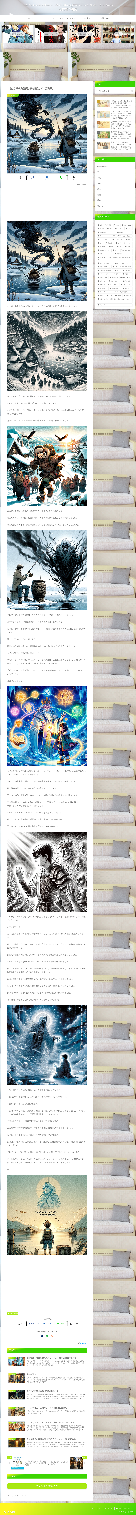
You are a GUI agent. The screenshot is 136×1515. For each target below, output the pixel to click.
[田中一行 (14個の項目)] (102, 246)
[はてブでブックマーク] (47, 177)
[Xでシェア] (20, 177)
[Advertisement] (68, 63)
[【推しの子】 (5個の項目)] (102, 277)
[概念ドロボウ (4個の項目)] (114, 281)
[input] (115, 91)
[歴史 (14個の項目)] (111, 246)
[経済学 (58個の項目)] (101, 228)
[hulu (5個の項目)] (123, 277)
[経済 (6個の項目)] (117, 274)
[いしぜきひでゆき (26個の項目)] (125, 236)
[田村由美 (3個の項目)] (128, 295)
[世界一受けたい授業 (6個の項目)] (105, 270)
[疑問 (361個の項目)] (100, 225)
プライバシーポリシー (105, 1508)
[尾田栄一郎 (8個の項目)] (126, 250)
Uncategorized (13, 1313)
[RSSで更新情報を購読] (52, 1336)
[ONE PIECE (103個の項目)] (126, 225)
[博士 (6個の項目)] (118, 270)
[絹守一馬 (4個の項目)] (127, 281)
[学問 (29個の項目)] (129, 228)
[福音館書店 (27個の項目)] (106, 232)
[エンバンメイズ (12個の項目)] (104, 250)
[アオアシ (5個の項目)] (127, 274)
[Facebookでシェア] (33, 177)
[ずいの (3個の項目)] (110, 295)
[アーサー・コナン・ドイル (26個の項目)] (107, 236)
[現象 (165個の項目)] (116, 225)
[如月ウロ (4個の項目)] (102, 281)
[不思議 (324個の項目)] (109, 225)
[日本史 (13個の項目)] (128, 246)
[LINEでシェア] (60, 177)
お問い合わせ (128, 1508)
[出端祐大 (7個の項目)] (123, 254)
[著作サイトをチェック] (42, 1336)
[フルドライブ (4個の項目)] (126, 284)
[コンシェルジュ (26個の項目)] (104, 239)
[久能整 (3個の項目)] (118, 295)
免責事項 (119, 1508)
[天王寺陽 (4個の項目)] (103, 288)
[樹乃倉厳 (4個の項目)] (102, 284)
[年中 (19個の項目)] (101, 243)
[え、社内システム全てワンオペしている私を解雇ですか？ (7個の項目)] (114, 258)
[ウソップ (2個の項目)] (114, 305)
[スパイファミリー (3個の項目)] (105, 292)
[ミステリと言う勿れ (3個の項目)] (123, 292)
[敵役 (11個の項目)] (116, 250)
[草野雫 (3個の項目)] (101, 295)
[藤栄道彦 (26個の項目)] (124, 232)
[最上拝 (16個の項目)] (109, 243)
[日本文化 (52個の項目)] (119, 228)
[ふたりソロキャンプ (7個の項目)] (123, 263)
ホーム (94, 1508)
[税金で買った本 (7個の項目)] (105, 263)
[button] (73, 177)
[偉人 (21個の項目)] (128, 239)
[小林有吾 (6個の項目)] (127, 270)
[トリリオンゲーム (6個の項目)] (105, 274)
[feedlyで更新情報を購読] (47, 1336)
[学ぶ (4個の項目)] (129, 277)
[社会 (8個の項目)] (105, 254)
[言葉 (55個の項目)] (110, 228)
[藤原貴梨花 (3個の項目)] (115, 288)
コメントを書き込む (47, 1486)
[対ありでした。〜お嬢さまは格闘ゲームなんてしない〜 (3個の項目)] (114, 300)
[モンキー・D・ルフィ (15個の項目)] (123, 243)
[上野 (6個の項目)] (115, 267)
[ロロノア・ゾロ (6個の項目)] (125, 267)
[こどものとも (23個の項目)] (118, 239)
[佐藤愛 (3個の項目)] (127, 288)
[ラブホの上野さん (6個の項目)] (104, 267)
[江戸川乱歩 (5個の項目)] (114, 277)
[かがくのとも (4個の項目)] (113, 284)
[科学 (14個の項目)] (119, 246)
